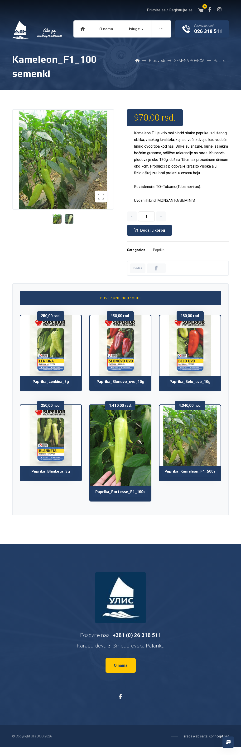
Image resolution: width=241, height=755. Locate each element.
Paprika (158, 250)
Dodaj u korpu (152, 230)
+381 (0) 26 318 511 (137, 635)
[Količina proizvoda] (146, 216)
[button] (210, 9)
